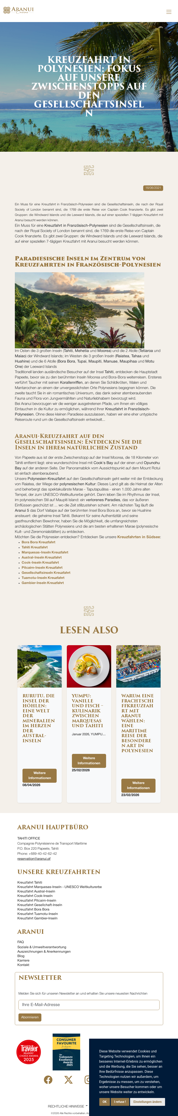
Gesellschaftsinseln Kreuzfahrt (46, 572)
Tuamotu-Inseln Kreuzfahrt (43, 578)
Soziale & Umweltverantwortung (41, 947)
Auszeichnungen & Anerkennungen (44, 951)
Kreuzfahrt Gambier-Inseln (37, 918)
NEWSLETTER (39, 977)
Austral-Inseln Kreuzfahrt (42, 557)
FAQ (20, 942)
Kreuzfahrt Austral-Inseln (36, 891)
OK (105, 1101)
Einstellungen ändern (147, 1101)
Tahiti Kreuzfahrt (35, 547)
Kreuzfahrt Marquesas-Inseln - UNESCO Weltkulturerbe (59, 887)
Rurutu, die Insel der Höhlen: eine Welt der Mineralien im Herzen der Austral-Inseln (38, 718)
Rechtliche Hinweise (66, 1106)
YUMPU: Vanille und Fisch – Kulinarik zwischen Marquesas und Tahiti (87, 711)
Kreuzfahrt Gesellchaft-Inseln (39, 905)
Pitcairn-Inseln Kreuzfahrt (42, 567)
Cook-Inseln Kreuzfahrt (40, 562)
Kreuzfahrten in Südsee (138, 537)
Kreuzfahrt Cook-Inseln (35, 896)
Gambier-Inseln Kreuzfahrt (43, 583)
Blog (20, 956)
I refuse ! (120, 1101)
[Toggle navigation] (169, 12)
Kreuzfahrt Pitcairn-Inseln (36, 900)
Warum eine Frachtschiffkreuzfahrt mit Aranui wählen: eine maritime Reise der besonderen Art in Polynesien (137, 723)
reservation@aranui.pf (33, 858)
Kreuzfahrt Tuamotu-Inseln (37, 914)
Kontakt (23, 965)
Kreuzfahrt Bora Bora (33, 909)
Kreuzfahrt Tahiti (29, 882)
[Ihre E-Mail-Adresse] (88, 1005)
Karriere (23, 960)
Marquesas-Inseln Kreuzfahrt (45, 552)
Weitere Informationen (39, 776)
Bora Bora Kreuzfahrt (38, 542)
